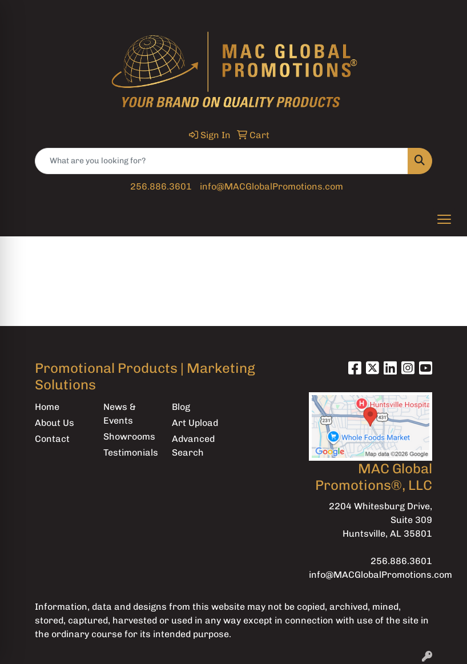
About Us (54, 422)
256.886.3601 (161, 186)
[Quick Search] (221, 161)
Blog (181, 406)
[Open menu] (444, 219)
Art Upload (195, 422)
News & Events (119, 413)
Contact (52, 438)
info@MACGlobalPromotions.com (271, 186)
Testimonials (130, 452)
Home (47, 406)
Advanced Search (193, 445)
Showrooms (129, 436)
